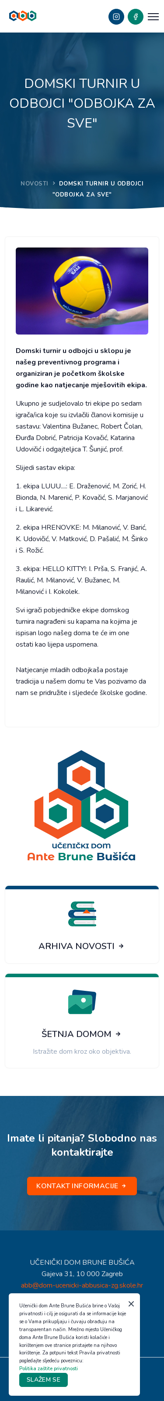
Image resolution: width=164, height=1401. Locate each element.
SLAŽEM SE (43, 1380)
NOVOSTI (35, 184)
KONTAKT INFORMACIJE (81, 1186)
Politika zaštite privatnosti (48, 1368)
